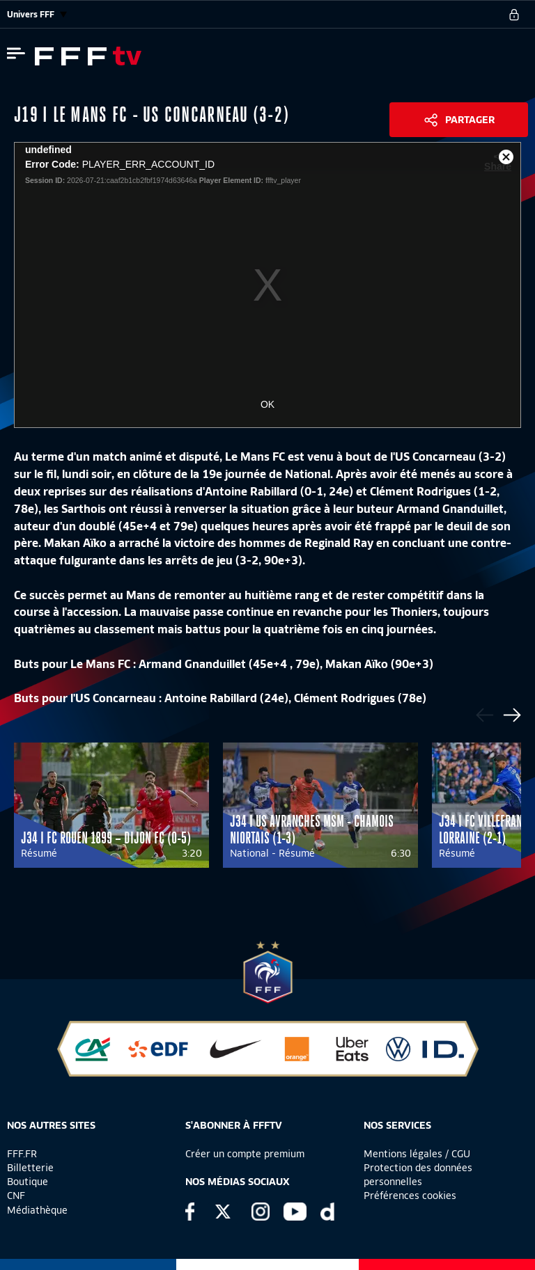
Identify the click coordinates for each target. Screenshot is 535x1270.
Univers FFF (37, 14)
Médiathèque (37, 1210)
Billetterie (30, 1167)
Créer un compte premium (244, 1153)
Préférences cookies (410, 1195)
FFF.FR (22, 1153)
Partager (470, 119)
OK (267, 404)
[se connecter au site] (514, 15)
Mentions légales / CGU (417, 1153)
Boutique (27, 1181)
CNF (16, 1195)
